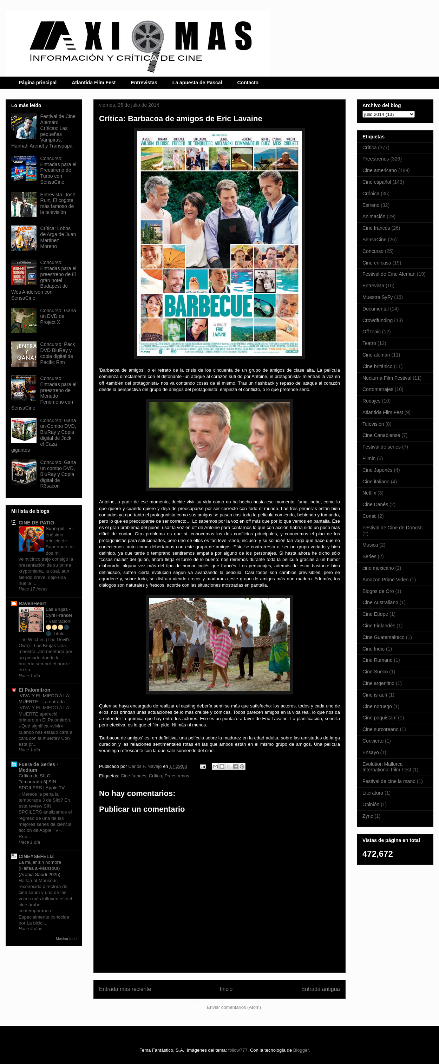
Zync (367, 816)
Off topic (371, 331)
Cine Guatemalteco (383, 637)
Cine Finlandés (378, 625)
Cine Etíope (375, 614)
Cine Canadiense (381, 435)
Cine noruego (377, 706)
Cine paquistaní (379, 717)
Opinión (370, 804)
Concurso (373, 251)
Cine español (376, 182)
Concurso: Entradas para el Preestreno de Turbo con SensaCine (58, 170)
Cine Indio (373, 649)
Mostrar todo (66, 938)
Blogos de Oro (378, 591)
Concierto (373, 741)
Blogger (301, 1050)
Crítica (155, 775)
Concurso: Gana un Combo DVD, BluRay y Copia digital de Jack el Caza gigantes (43, 435)
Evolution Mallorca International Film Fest (386, 767)
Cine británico (377, 366)
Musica (370, 545)
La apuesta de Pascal (197, 82)
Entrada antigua (320, 989)
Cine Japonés (377, 470)
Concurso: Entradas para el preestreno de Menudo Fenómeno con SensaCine (43, 393)
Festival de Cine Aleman (388, 274)
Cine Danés (375, 504)
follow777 (238, 1050)
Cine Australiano (380, 602)
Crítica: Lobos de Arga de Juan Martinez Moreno (58, 237)
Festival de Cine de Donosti (392, 527)
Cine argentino (378, 683)
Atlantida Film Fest (94, 82)
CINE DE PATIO (36, 523)
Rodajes (371, 401)
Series (369, 556)
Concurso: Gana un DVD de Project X (58, 316)
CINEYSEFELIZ (36, 856)
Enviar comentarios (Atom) (234, 1007)
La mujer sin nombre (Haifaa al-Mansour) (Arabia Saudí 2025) (40, 868)
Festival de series (381, 447)
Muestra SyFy (377, 297)
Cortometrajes (377, 389)
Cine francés (133, 775)
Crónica (370, 193)
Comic (369, 516)
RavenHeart (32, 603)
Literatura (372, 793)
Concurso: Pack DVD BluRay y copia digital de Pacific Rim (57, 353)
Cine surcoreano (380, 729)
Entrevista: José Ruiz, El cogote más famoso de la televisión (58, 203)
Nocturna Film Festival (386, 378)
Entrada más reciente (125, 989)
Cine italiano (375, 481)
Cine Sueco (375, 671)
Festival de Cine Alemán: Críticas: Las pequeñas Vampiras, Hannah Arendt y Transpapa (43, 131)
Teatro (369, 343)
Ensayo (370, 752)
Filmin (368, 458)
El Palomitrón (34, 690)
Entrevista (373, 285)
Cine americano (379, 170)
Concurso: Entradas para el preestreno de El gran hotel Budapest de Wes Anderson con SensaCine (43, 280)
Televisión (373, 424)
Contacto (248, 82)
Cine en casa (376, 263)
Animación (373, 216)
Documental (375, 309)
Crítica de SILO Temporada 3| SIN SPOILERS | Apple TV (42, 782)
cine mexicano (378, 568)
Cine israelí (374, 695)
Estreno (370, 205)
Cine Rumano (377, 660)
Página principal (38, 82)
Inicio (226, 989)
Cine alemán (376, 355)
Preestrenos (176, 775)
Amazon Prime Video (385, 579)
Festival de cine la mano (388, 781)
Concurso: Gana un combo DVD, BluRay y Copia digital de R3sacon (58, 474)
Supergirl (56, 528)
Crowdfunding (377, 320)
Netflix (369, 493)
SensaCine (374, 239)
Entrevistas (144, 82)
